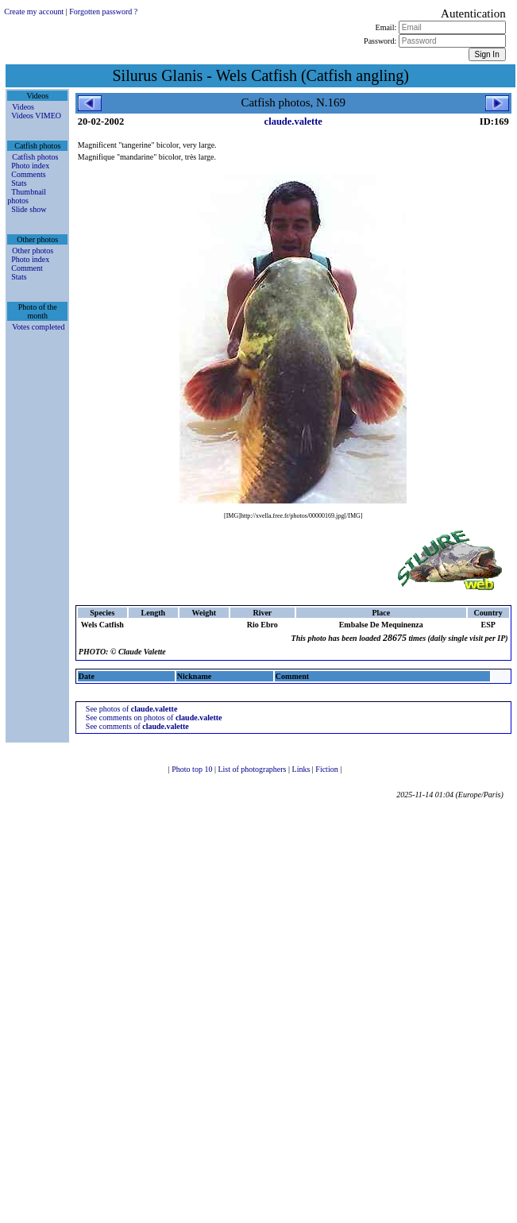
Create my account (34, 11)
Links (302, 769)
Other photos (32, 250)
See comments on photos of (154, 717)
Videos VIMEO (36, 115)
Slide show (28, 209)
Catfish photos (35, 156)
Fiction (327, 769)
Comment (26, 268)
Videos (23, 106)
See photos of (132, 708)
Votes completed (38, 326)
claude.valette (293, 121)
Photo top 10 (193, 769)
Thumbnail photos (26, 196)
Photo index (30, 165)
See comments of (137, 726)
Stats (18, 183)
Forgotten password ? (103, 11)
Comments (28, 174)
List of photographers (253, 769)
